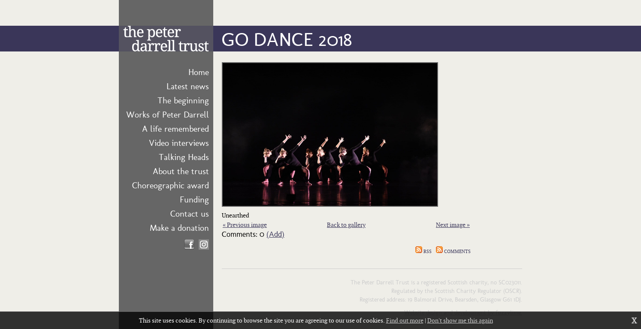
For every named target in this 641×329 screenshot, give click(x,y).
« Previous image (245, 224)
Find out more (404, 320)
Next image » (453, 224)
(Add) (275, 233)
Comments (453, 251)
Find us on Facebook (189, 244)
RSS (423, 251)
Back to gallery (346, 224)
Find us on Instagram (204, 244)
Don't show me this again (460, 320)
